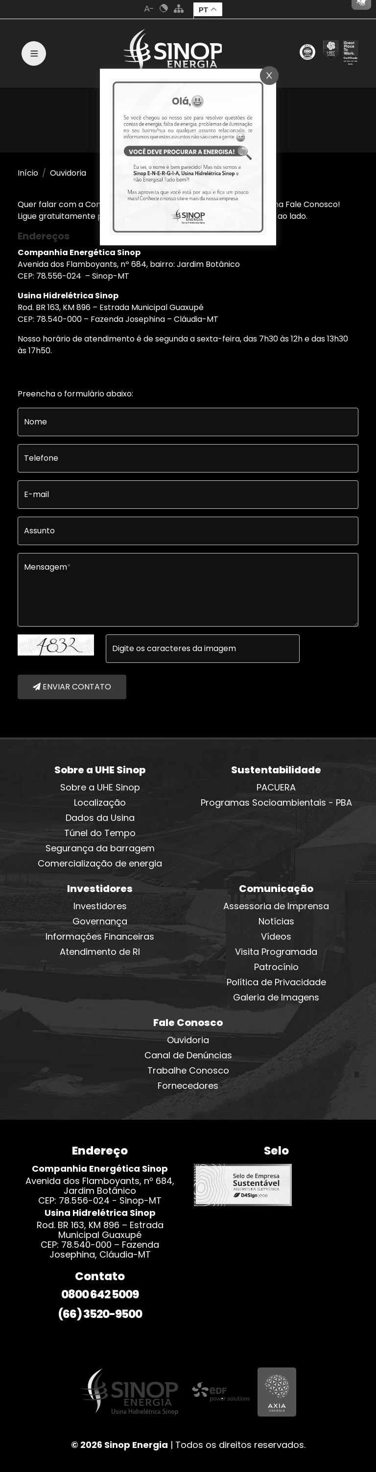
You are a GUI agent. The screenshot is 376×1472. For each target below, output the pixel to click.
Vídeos (276, 936)
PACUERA (276, 787)
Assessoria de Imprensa (276, 906)
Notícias (276, 921)
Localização (100, 802)
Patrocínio (276, 967)
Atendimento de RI (100, 952)
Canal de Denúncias (188, 1055)
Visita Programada (276, 952)
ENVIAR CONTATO (72, 686)
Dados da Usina (100, 818)
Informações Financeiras (100, 936)
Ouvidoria (188, 1040)
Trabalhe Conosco (188, 1070)
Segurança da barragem (100, 848)
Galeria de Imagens (276, 997)
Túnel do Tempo (100, 833)
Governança (99, 921)
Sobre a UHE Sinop (100, 787)
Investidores (100, 906)
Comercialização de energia (100, 863)
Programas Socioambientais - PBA (276, 802)
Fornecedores (188, 1085)
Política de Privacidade (276, 982)
